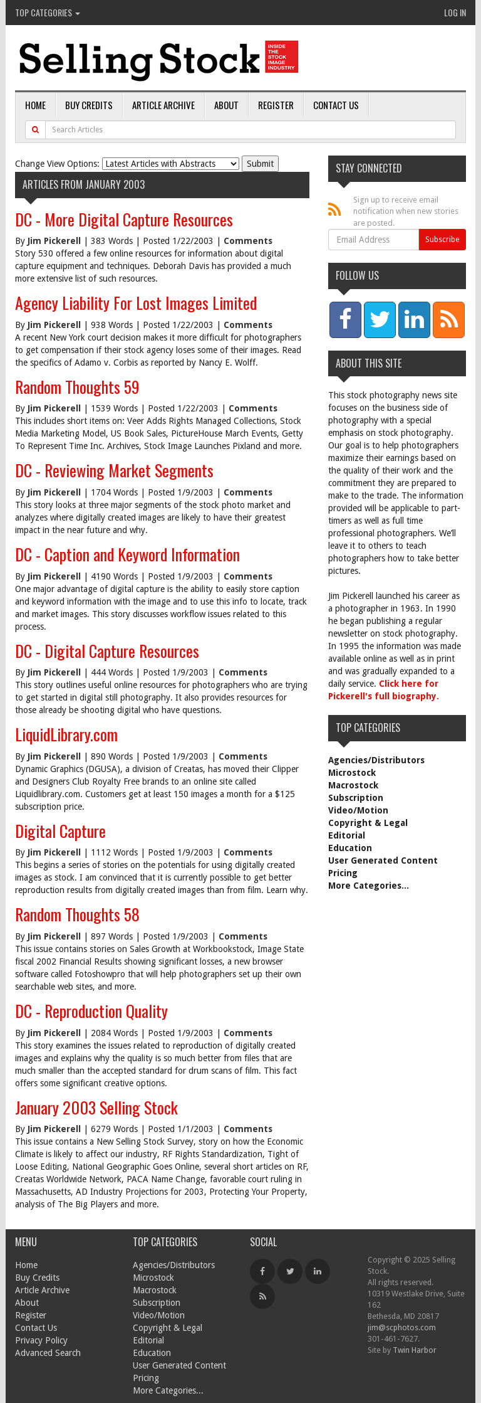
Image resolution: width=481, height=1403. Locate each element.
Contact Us (336, 105)
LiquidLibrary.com (66, 734)
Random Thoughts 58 (77, 914)
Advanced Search (48, 1353)
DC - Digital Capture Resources (107, 650)
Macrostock (353, 785)
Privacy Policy (41, 1340)
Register (276, 105)
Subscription (355, 798)
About (226, 105)
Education (350, 848)
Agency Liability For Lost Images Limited (136, 302)
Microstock (352, 773)
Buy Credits (89, 105)
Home (35, 105)
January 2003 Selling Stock (96, 1107)
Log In (455, 12)
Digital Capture (60, 830)
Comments (248, 241)
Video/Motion (358, 810)
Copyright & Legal (368, 823)
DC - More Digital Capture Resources (124, 219)
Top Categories (47, 12)
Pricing (343, 873)
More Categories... (368, 886)
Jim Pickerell (54, 241)
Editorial (346, 835)
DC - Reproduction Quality (91, 1010)
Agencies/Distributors (376, 760)
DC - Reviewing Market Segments (114, 470)
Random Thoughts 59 (77, 386)
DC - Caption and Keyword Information (127, 554)
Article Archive (163, 105)
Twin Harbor (415, 1350)
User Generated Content (383, 860)
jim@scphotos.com (402, 1327)
